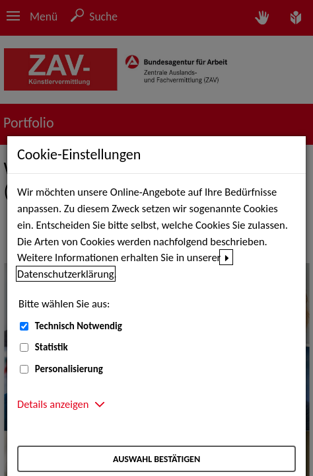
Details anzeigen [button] (52, 404)
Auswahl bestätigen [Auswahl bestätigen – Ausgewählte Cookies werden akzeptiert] (156, 459)
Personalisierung (69, 369)
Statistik (51, 347)
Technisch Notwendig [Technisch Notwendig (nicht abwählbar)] (78, 326)
